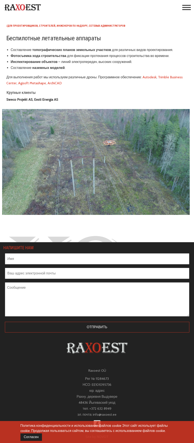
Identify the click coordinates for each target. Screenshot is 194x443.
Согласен (31, 437)
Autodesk (149, 77)
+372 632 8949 (100, 409)
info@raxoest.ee (104, 414)
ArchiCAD (55, 83)
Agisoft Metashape (32, 83)
